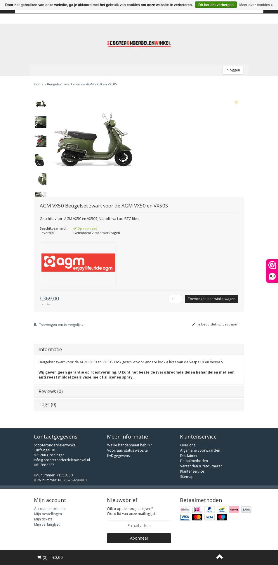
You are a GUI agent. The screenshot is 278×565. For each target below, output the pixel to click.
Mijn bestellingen (48, 513)
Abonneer (139, 538)
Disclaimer (189, 455)
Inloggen (233, 70)
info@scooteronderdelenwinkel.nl (62, 459)
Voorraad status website (127, 450)
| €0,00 (50, 557)
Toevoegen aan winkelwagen (211, 298)
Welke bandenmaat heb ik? (129, 445)
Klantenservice (192, 471)
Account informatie (50, 508)
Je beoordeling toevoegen (215, 324)
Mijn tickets (43, 519)
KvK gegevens (118, 455)
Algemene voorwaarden (200, 450)
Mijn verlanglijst (47, 524)
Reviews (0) (51, 391)
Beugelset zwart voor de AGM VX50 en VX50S (82, 84)
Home (39, 84)
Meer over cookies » (256, 5)
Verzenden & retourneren (201, 466)
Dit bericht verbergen (216, 5)
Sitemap (187, 476)
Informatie (50, 349)
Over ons (187, 445)
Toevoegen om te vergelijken (60, 324)
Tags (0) (47, 404)
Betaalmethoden (194, 460)
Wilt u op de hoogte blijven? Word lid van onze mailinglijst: (131, 511)
